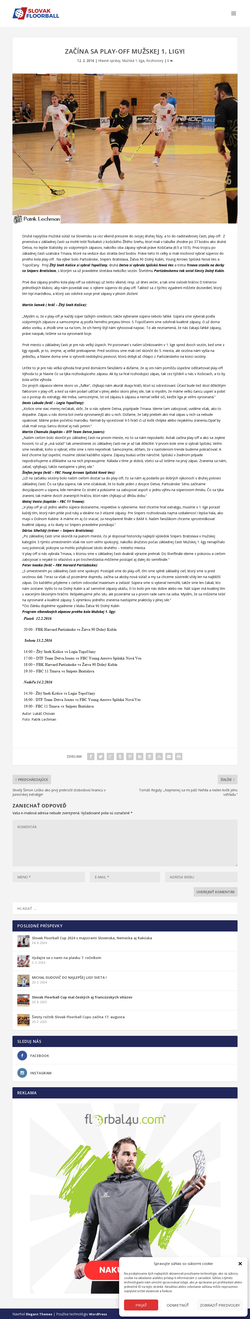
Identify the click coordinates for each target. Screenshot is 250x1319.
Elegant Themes (39, 1313)
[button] (240, 1263)
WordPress (98, 1313)
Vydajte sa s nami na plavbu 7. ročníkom (66, 957)
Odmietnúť (178, 1305)
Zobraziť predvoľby (220, 1305)
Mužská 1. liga (133, 60)
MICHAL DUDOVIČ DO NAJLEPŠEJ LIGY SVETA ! (69, 976)
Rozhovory (154, 60)
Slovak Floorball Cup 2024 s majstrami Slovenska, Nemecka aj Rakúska (92, 937)
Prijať (141, 1305)
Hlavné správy (109, 60)
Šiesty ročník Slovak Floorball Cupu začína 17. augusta (78, 1016)
